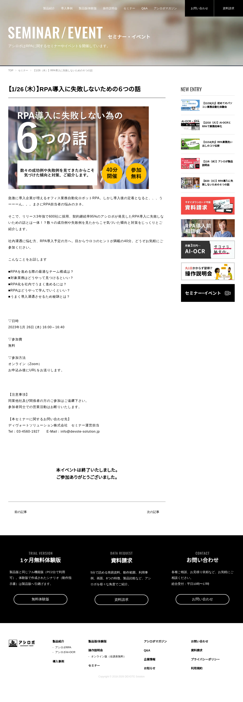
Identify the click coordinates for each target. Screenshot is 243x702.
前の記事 (21, 518)
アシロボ (21, 8)
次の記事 (152, 518)
